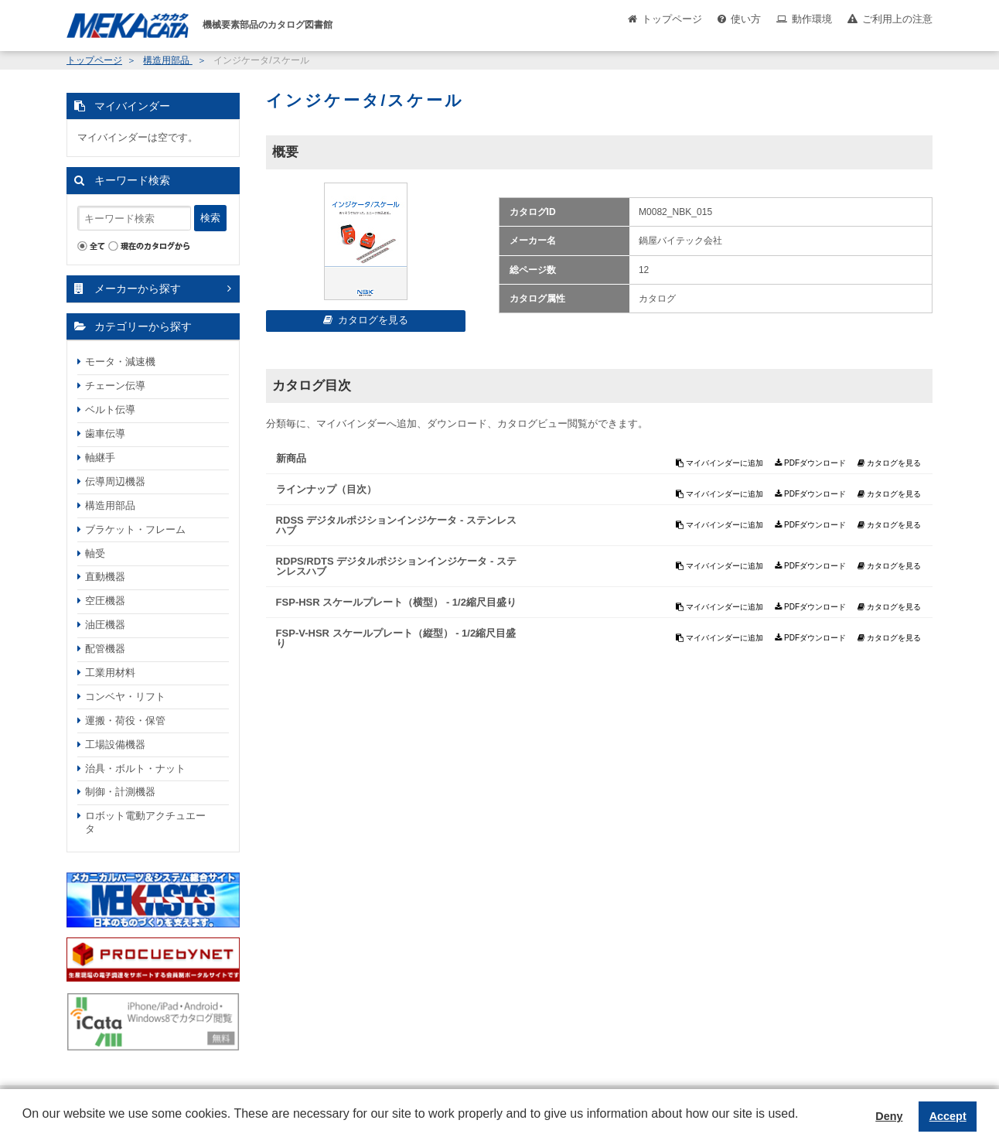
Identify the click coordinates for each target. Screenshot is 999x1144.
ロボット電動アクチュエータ (145, 822)
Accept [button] (948, 1116)
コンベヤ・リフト (125, 696)
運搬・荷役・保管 (125, 720)
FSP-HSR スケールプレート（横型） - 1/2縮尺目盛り (396, 602)
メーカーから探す (137, 288)
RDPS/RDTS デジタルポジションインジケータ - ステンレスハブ (396, 566)
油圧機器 (105, 624)
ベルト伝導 (110, 409)
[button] (24, 1125)
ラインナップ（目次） (326, 489)
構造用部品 (167, 60)
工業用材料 (110, 672)
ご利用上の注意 (897, 19)
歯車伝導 (105, 433)
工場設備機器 (115, 744)
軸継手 (100, 457)
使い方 (746, 19)
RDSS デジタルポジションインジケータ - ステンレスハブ (396, 525)
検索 (210, 218)
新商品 (291, 458)
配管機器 (105, 648)
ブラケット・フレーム (135, 529)
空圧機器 (105, 600)
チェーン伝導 (115, 385)
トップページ (672, 19)
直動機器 (105, 576)
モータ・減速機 (120, 361)
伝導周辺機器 (115, 481)
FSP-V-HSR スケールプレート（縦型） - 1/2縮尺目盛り (396, 638)
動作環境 (812, 19)
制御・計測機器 (120, 791)
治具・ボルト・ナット (135, 768)
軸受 (95, 553)
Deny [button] (888, 1116)
